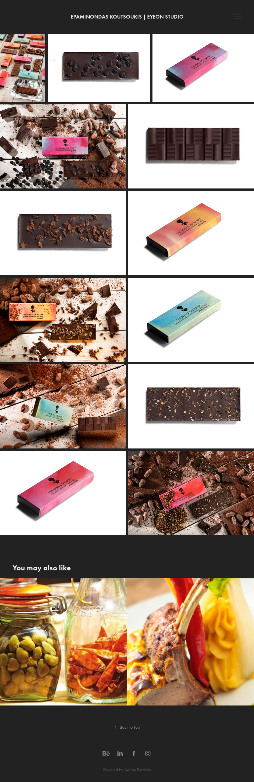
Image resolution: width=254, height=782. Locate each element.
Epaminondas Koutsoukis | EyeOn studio (127, 17)
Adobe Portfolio (137, 769)
